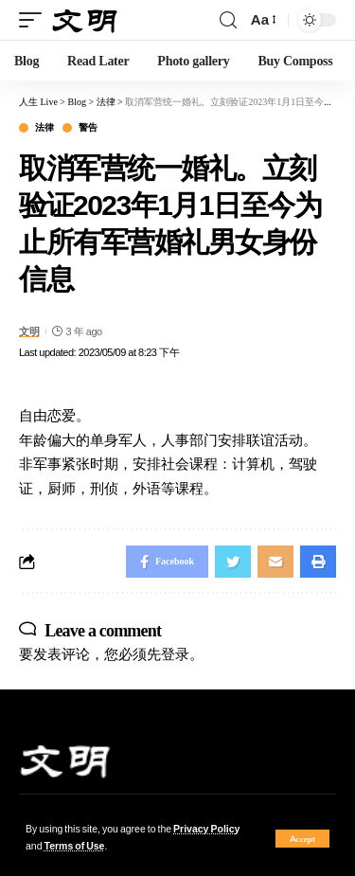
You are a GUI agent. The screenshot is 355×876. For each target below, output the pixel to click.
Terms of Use (74, 846)
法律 (44, 128)
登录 (175, 654)
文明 (29, 331)
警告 (88, 128)
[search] (228, 20)
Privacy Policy (206, 829)
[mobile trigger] (35, 20)
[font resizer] (262, 20)
